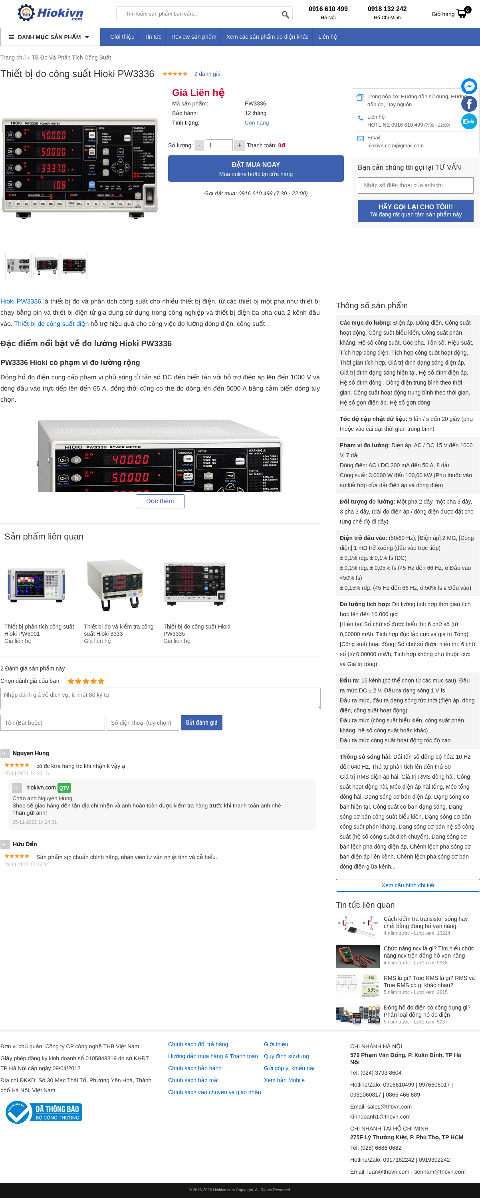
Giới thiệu (122, 37)
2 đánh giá (207, 74)
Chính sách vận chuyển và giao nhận (214, 1092)
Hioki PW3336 (20, 301)
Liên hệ (327, 37)
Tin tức (153, 37)
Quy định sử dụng (286, 1056)
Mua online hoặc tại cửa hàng (256, 168)
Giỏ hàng (452, 13)
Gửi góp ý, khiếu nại (289, 1068)
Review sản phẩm (193, 37)
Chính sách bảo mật (193, 1080)
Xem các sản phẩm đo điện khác (267, 37)
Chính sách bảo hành (195, 1068)
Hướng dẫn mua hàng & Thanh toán (213, 1056)
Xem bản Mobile (284, 1080)
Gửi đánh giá (202, 722)
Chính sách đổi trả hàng (198, 1044)
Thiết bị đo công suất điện (51, 324)
